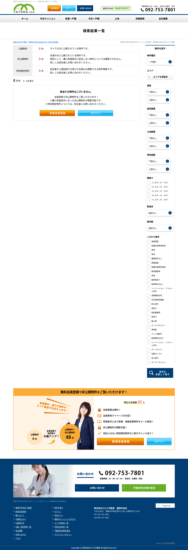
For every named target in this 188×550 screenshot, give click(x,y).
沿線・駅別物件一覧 (23, 527)
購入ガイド (19, 515)
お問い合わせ (20, 534)
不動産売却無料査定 (62, 530)
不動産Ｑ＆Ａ (20, 519)
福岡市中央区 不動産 (20, 42)
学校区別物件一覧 (61, 527)
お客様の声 (19, 523)
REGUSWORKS (170, 543)
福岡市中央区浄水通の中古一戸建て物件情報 (43, 42)
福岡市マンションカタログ (64, 519)
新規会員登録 (20, 511)
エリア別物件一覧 (61, 523)
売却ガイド (58, 515)
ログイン (57, 511)
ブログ (18, 538)
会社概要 (18, 530)
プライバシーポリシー (63, 534)
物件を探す (58, 507)
